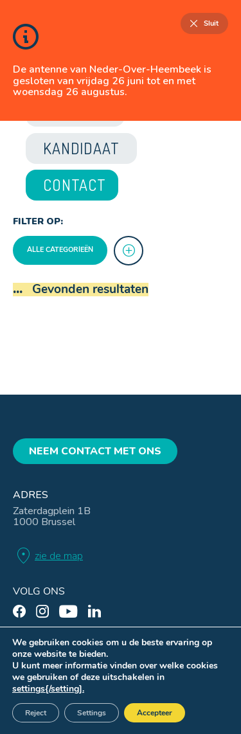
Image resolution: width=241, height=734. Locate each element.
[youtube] (68, 611)
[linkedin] (94, 611)
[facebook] (19, 611)
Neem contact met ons (95, 451)
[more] (128, 250)
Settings (91, 713)
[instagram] (42, 611)
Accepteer (154, 713)
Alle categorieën (60, 250)
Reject (35, 713)
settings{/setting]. (48, 689)
